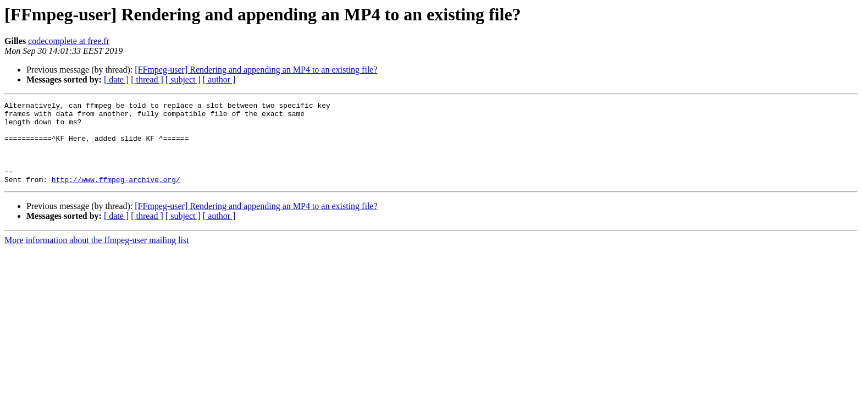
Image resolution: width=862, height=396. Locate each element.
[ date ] (116, 79)
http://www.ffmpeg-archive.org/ (116, 196)
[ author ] (219, 79)
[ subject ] (183, 79)
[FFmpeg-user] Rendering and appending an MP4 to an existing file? (256, 69)
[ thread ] (147, 79)
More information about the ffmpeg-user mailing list (96, 256)
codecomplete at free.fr (68, 41)
